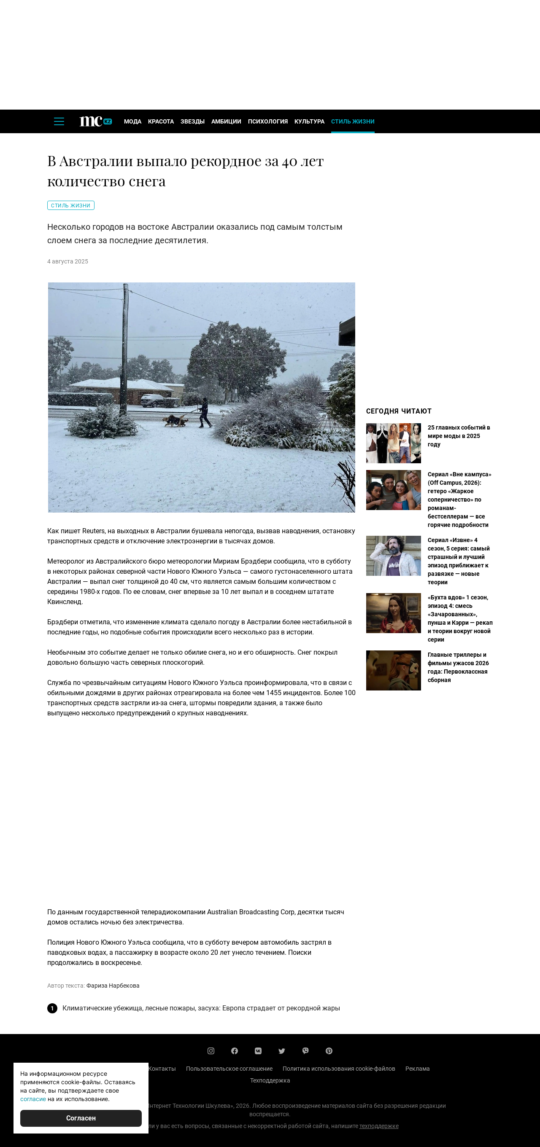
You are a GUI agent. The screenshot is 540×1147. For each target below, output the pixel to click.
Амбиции (226, 121)
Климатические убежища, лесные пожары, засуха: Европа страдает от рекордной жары (201, 1008)
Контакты (162, 1068)
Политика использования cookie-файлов (339, 1068)
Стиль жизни (353, 121)
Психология (268, 121)
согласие (33, 1098)
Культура (309, 121)
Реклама (417, 1068)
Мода (132, 121)
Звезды (193, 121)
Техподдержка (270, 1080)
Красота (161, 121)
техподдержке (379, 1126)
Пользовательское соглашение (229, 1068)
